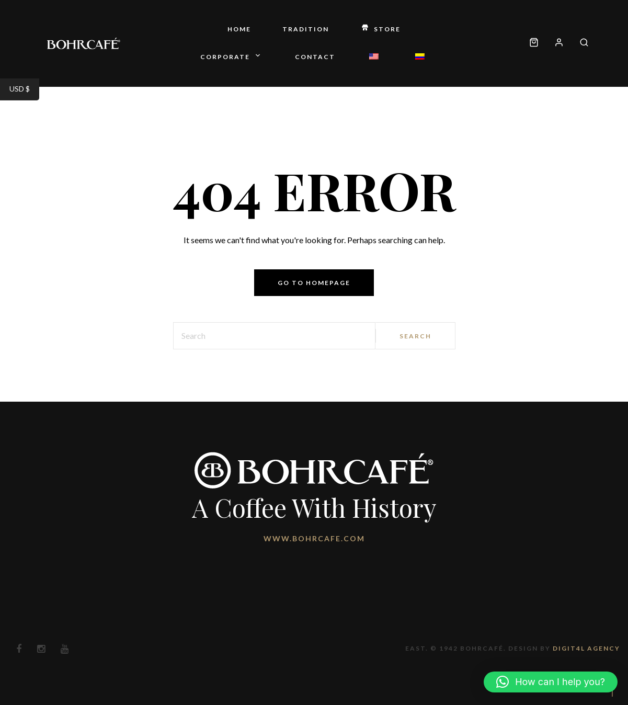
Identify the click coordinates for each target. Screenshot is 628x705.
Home (239, 29)
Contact (315, 57)
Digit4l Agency (586, 648)
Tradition (305, 29)
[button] (551, 682)
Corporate (232, 57)
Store (380, 30)
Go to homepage (314, 283)
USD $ (24, 89)
